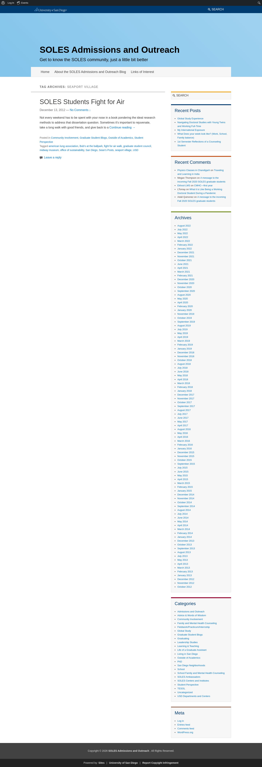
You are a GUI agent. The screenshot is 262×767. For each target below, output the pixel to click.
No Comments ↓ (80, 110)
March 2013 (183, 567)
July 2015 (182, 467)
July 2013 (182, 556)
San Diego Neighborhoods (191, 665)
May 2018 (182, 375)
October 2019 (184, 318)
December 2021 (185, 252)
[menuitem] (3, 3)
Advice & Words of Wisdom (191, 615)
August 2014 (184, 510)
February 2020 (185, 306)
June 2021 (182, 264)
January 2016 (184, 448)
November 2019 (185, 314)
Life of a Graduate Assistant (192, 650)
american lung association (63, 146)
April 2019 (182, 337)
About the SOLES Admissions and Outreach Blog (90, 72)
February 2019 (185, 344)
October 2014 (184, 502)
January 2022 (184, 248)
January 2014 (184, 537)
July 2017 (182, 414)
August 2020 (184, 294)
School (181, 669)
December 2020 (185, 279)
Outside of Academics (120, 137)
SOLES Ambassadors (188, 676)
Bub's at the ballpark (91, 146)
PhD (179, 661)
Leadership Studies (187, 642)
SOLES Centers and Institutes (193, 680)
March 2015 (183, 483)
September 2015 (186, 463)
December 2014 (185, 494)
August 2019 (184, 325)
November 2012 (185, 583)
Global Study (184, 630)
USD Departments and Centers (193, 696)
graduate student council (137, 146)
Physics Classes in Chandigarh (193, 170)
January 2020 (184, 310)
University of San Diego (123, 762)
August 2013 (184, 552)
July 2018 (182, 367)
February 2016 (185, 444)
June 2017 (182, 417)
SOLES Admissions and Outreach (110, 50)
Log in (180, 721)
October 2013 (184, 544)
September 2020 (186, 291)
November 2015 (185, 456)
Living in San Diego (187, 654)
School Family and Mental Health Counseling (201, 673)
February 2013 (185, 571)
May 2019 (182, 333)
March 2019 (183, 340)
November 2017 (185, 398)
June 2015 (182, 471)
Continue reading (122, 127)
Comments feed (185, 728)
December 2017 (185, 394)
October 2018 (184, 360)
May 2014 (182, 521)
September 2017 (186, 406)
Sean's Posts (106, 150)
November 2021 (185, 256)
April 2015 (182, 479)
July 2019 (182, 329)
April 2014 (182, 525)
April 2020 (182, 302)
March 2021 (183, 271)
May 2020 (182, 298)
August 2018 (184, 364)
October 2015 (184, 460)
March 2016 (183, 441)
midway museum (49, 150)
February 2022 (185, 244)
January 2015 (184, 490)
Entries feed (183, 724)
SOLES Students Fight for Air (82, 102)
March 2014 (183, 529)
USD (135, 150)
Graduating (183, 638)
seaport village (123, 150)
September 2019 (186, 321)
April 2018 (182, 379)
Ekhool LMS (183, 185)
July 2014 (182, 513)
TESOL (181, 688)
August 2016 (184, 429)
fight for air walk (113, 146)
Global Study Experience (190, 118)
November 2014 (185, 498)
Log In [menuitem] (11, 2)
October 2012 (184, 586)
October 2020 (184, 287)
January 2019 (184, 348)
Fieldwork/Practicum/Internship (193, 627)
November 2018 (185, 356)
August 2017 (184, 410)
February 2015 (185, 487)
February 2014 (185, 533)
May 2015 (182, 475)
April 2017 (182, 425)
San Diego (91, 150)
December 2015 (185, 452)
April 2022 (182, 237)
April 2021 (182, 268)
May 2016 (182, 433)
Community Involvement (64, 137)
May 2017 (182, 421)
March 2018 (183, 383)
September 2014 (186, 506)
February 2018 (185, 387)
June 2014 (182, 517)
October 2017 (184, 402)
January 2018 (184, 391)
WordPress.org (185, 732)
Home (45, 72)
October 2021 (184, 260)
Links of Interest (142, 72)
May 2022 (182, 233)
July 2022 (182, 229)
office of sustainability (72, 150)
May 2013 (182, 560)
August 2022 (184, 225)
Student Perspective (188, 684)
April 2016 (182, 437)
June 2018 (182, 371)
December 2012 (185, 579)
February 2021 (185, 275)
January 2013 (184, 575)
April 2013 (182, 564)
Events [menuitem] (22, 2)
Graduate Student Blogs (93, 137)
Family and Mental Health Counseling (197, 623)
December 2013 (185, 540)
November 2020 (185, 283)
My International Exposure (191, 130)
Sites (101, 762)
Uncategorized (185, 692)
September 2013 (186, 548)
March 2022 (183, 241)
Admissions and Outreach (191, 611)
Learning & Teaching (188, 646)
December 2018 (185, 352)
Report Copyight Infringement (160, 762)
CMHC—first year (203, 185)
